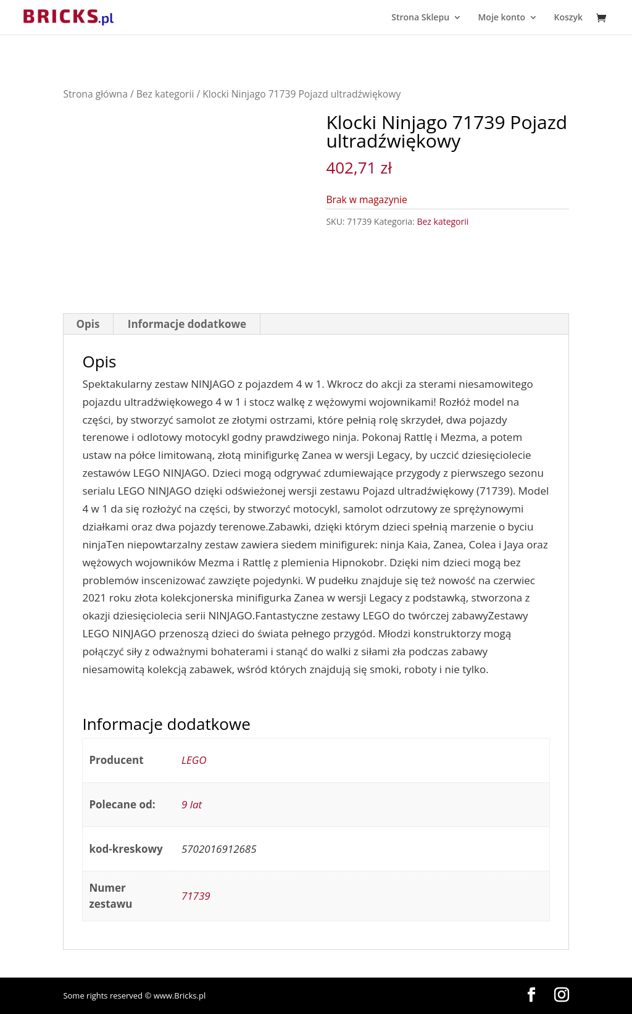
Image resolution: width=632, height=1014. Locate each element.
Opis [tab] (87, 324)
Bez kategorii (165, 94)
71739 (195, 896)
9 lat (191, 804)
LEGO (194, 760)
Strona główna (95, 94)
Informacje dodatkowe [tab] (187, 324)
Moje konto (501, 18)
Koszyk (568, 18)
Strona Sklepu (420, 18)
